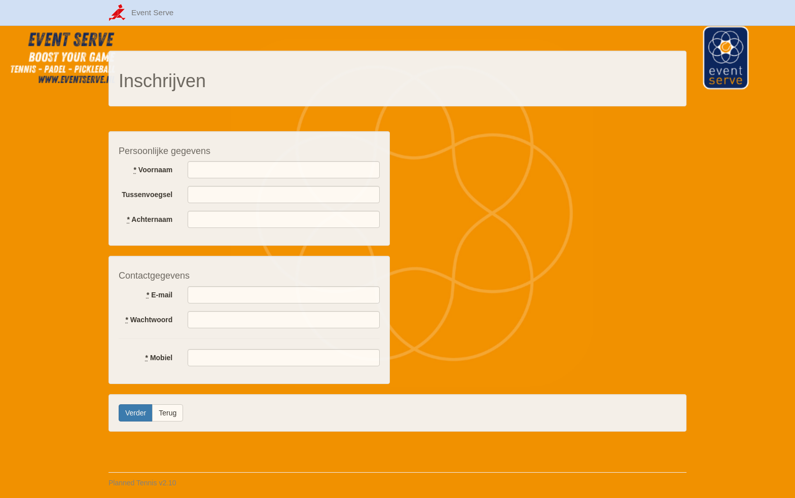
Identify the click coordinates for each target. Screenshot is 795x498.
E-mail (159, 295)
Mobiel (159, 358)
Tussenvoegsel (147, 194)
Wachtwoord (148, 320)
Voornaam (152, 170)
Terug (167, 413)
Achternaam (150, 219)
